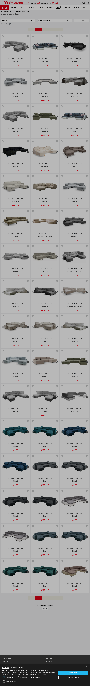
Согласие (5, 667)
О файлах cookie (17, 667)
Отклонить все (73, 677)
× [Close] (86, 666)
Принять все (73, 673)
